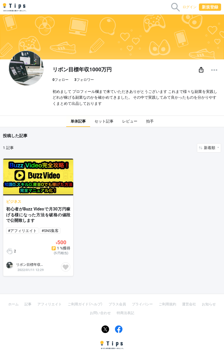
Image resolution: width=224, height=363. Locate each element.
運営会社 (189, 304)
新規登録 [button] (210, 7)
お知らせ (209, 304)
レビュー (129, 121)
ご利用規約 (167, 304)
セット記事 (103, 121)
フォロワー (84, 80)
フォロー (60, 80)
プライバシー (142, 304)
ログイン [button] (190, 7)
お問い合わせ (100, 313)
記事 (28, 304)
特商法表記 (125, 313)
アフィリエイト (49, 304)
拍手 (150, 121)
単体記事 (78, 121)
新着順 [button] (210, 148)
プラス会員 (117, 304)
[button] (201, 70)
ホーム (13, 304)
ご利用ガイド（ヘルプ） (85, 304)
